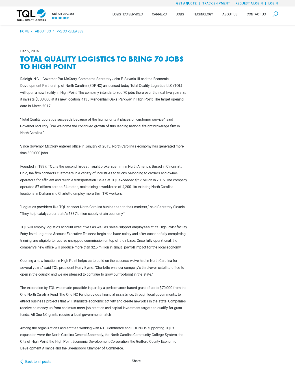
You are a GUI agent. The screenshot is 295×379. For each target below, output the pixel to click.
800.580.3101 (60, 18)
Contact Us (256, 14)
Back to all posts (35, 362)
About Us (230, 14)
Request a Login (249, 3)
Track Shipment (216, 3)
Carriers (159, 14)
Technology (203, 14)
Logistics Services (128, 14)
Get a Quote (186, 3)
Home (24, 31)
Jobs (180, 14)
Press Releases (70, 31)
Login (273, 3)
